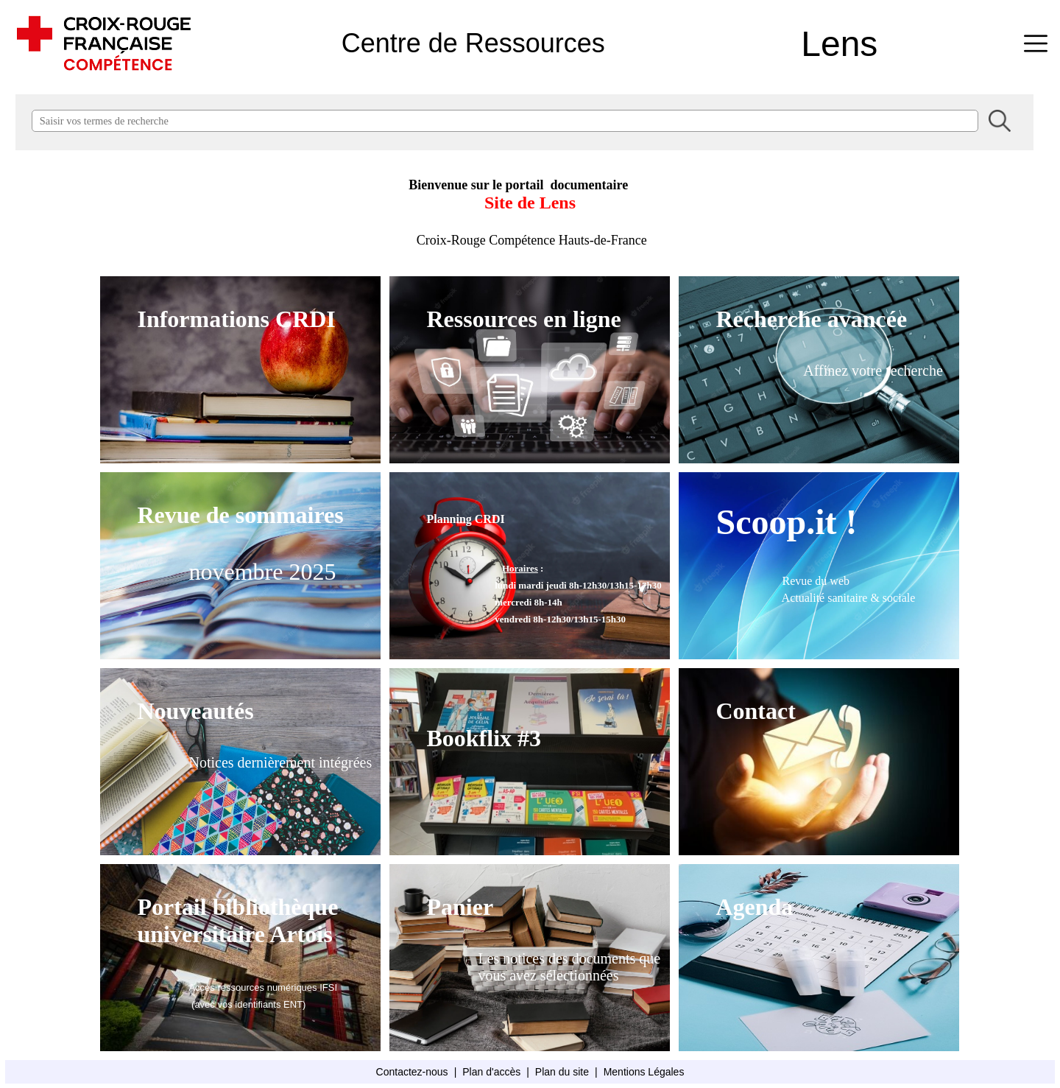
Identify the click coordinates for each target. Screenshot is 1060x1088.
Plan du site (562, 1072)
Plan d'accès (491, 1072)
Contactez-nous (412, 1072)
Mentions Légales (644, 1072)
